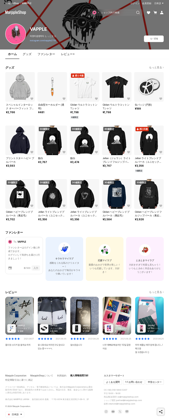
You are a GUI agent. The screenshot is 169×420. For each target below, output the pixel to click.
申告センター (155, 382)
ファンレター (46, 54)
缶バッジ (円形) (143, 104)
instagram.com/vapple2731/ (43, 40)
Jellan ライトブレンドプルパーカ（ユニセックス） (148, 160)
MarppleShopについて (41, 375)
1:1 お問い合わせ (133, 382)
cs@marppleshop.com (127, 397)
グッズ (27, 54)
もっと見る (50, 36)
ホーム (12, 55)
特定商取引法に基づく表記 (19, 380)
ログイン (134, 3)
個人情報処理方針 (79, 375)
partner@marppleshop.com (129, 400)
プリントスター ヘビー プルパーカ (20, 160)
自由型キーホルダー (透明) (51, 106)
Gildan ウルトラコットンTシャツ (83, 106)
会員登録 (146, 3)
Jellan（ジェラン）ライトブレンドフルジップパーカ (117, 160)
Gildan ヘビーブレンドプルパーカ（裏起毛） (19, 213)
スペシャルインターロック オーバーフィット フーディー (20, 106)
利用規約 (61, 375)
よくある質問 (113, 382)
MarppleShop (12, 3)
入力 (36, 268)
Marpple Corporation (15, 375)
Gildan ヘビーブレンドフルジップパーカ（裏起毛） (148, 213)
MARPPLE (27, 3)
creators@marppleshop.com (121, 404)
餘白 (40, 158)
